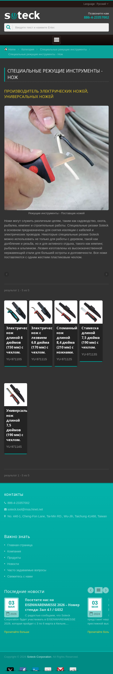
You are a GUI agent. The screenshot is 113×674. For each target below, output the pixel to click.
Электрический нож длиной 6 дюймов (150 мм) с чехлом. (20, 340)
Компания (14, 551)
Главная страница (20, 545)
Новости (13, 564)
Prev (91, 590)
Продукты (14, 557)
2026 (11, 614)
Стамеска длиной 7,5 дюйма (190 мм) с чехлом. (91, 338)
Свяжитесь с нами (20, 576)
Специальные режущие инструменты (63, 49)
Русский (101, 4)
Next (106, 590)
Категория (27, 49)
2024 (95, 614)
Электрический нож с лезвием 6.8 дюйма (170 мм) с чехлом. (45, 340)
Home (12, 49)
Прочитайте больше (16, 631)
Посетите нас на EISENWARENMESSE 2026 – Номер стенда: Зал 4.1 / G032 (52, 605)
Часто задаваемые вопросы (26, 570)
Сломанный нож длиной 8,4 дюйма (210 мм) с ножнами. (66, 340)
